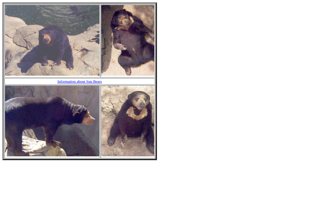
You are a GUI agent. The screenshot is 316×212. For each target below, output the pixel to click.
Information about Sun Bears (80, 81)
